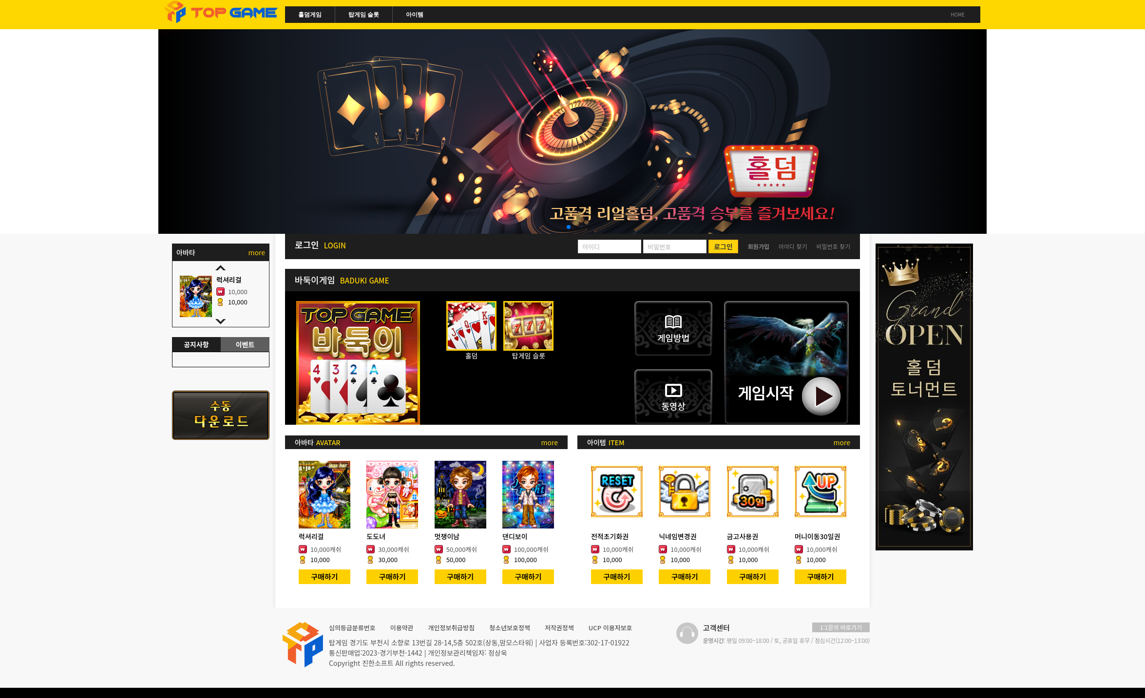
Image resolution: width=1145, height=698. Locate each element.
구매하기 (324, 576)
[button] (569, 227)
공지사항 (196, 344)
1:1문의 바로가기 (841, 627)
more (549, 442)
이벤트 (245, 344)
